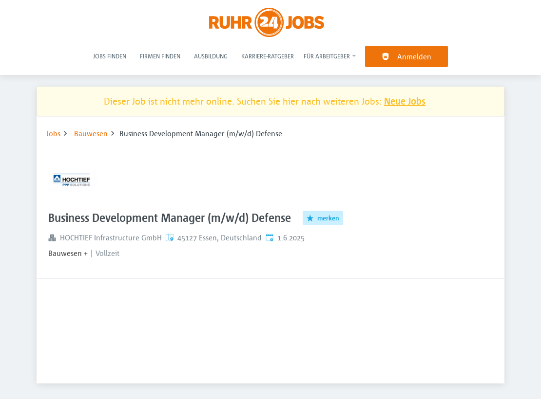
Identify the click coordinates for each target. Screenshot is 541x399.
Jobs (53, 133)
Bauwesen (91, 133)
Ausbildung (211, 56)
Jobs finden (109, 56)
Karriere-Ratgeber (267, 56)
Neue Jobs (404, 101)
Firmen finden (160, 56)
